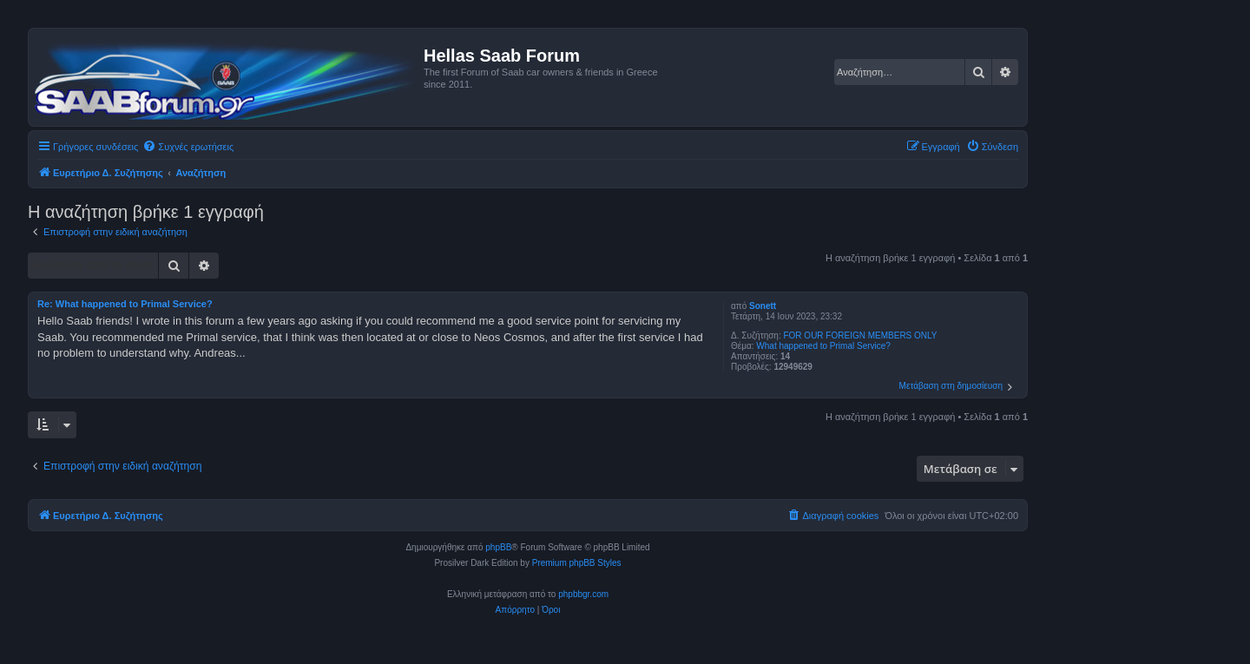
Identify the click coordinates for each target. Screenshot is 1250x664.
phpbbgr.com (583, 594)
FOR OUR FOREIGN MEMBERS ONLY (860, 335)
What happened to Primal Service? (823, 346)
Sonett (762, 306)
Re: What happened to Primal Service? (125, 304)
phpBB (498, 547)
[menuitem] (188, 146)
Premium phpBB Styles (577, 563)
